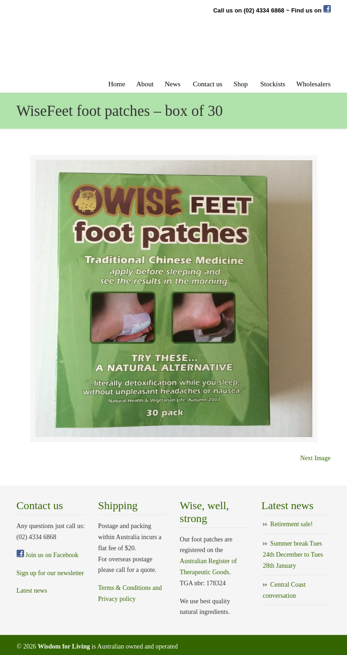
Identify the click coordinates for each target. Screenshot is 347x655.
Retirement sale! (291, 524)
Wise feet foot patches (118, 52)
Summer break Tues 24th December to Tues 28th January (293, 554)
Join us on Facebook (48, 555)
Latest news (32, 590)
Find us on (310, 10)
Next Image (315, 458)
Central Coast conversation (284, 590)
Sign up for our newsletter (50, 573)
